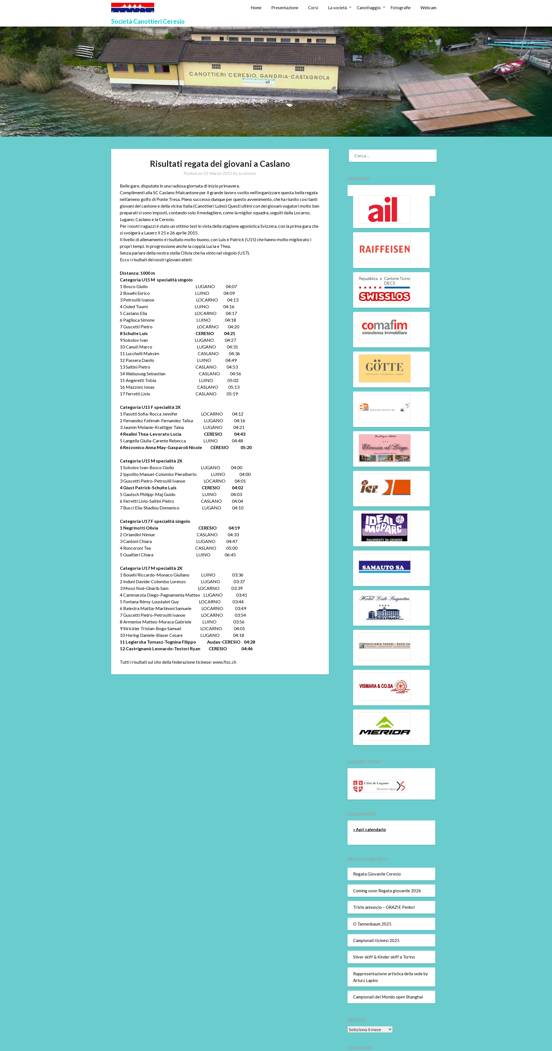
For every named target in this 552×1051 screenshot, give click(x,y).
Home (256, 7)
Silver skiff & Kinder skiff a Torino (384, 956)
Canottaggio (369, 7)
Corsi (313, 7)
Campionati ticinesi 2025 (376, 940)
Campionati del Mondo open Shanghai (388, 996)
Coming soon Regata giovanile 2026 (387, 890)
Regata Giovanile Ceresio (377, 873)
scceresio (247, 173)
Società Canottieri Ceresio (148, 21)
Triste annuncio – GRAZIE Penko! (384, 907)
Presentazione (284, 7)
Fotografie (401, 7)
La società (337, 7)
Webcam (428, 7)
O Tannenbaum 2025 (372, 923)
